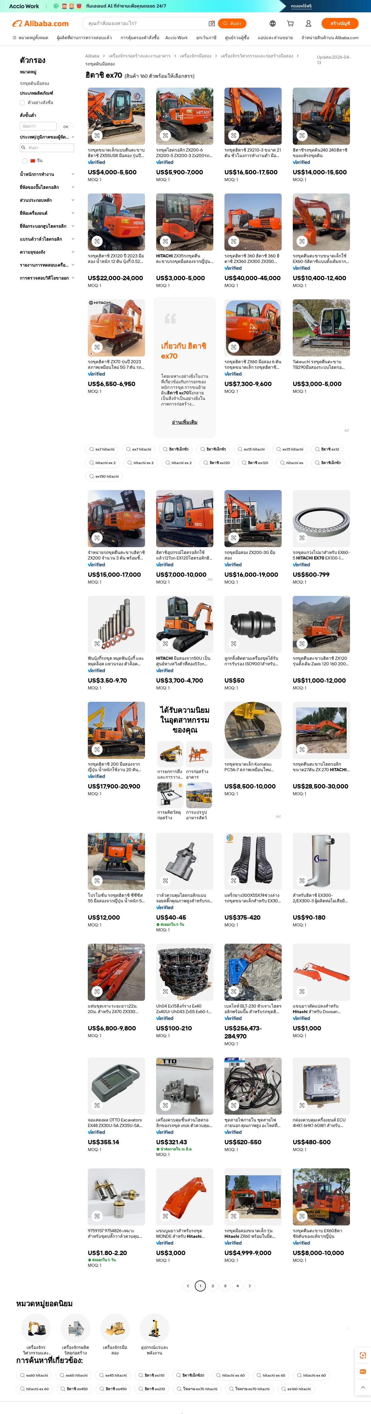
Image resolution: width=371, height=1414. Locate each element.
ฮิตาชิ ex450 (74, 1389)
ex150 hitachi (104, 476)
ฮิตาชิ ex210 (152, 1389)
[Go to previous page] (188, 1285)
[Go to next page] (249, 1285)
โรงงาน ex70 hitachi (197, 1389)
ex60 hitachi (34, 1375)
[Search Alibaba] (145, 23)
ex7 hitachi (101, 449)
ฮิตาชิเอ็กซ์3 (328, 462)
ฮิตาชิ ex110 (151, 1375)
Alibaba (92, 55)
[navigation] (47, 671)
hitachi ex (291, 462)
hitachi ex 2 (102, 462)
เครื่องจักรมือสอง (195, 55)
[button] (211, 23)
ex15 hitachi (251, 449)
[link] (363, 1355)
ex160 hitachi (296, 1389)
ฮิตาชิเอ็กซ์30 (190, 1375)
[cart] (291, 24)
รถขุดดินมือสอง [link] (100, 63)
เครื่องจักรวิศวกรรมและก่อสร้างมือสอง (257, 55)
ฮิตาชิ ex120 (216, 462)
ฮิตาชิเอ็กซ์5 (176, 449)
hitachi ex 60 (230, 1375)
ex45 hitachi (113, 1375)
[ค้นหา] (232, 23)
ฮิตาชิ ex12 (327, 449)
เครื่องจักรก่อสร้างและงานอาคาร (140, 55)
